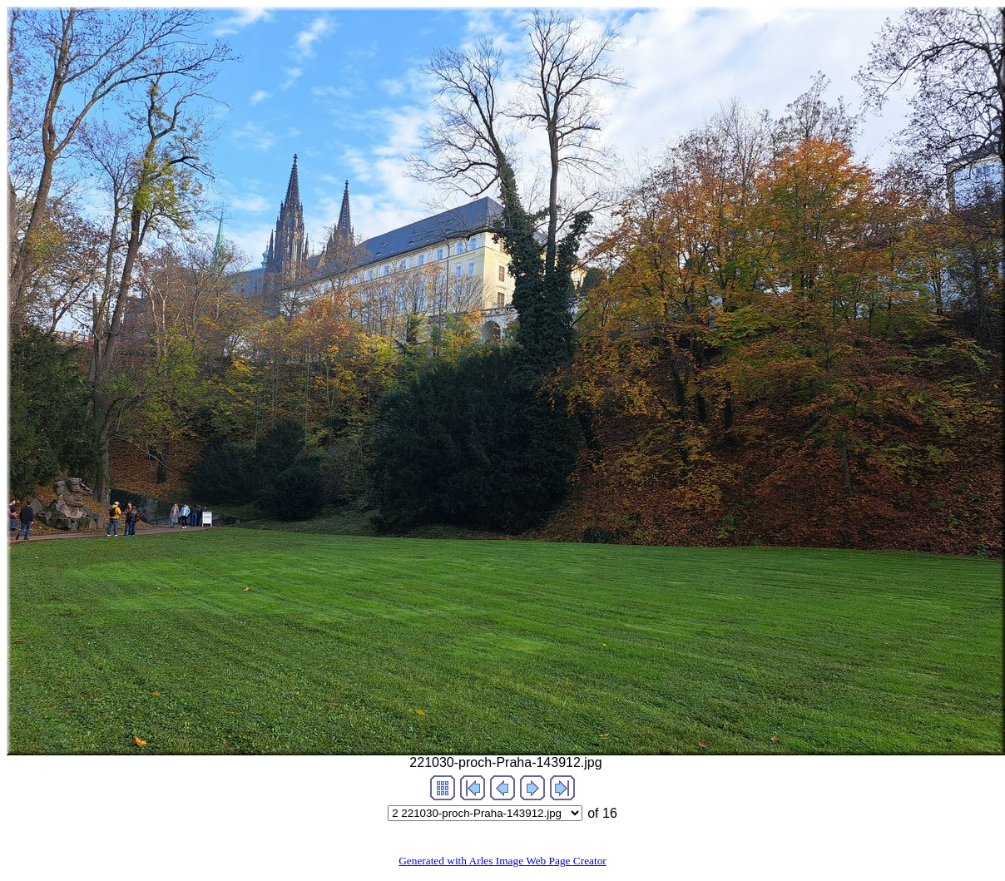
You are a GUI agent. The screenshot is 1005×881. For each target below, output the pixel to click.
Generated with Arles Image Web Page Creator (502, 860)
